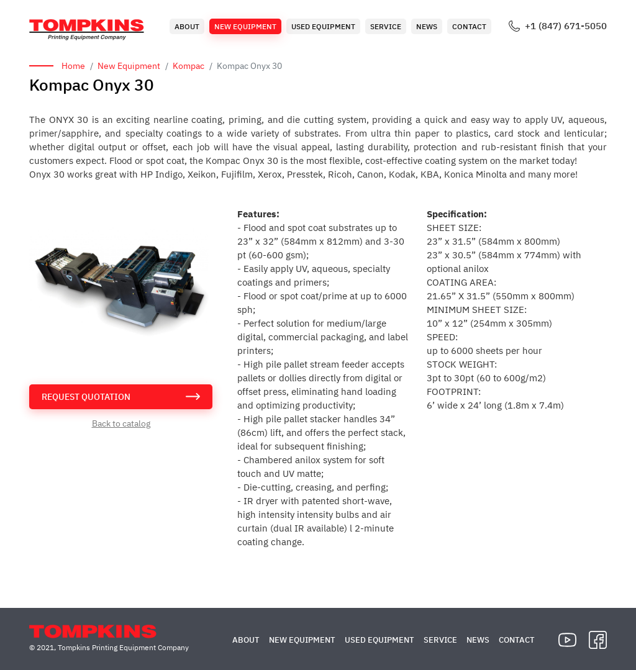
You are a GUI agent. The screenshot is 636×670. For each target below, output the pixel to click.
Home (73, 65)
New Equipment (245, 26)
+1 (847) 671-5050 (566, 26)
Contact (469, 26)
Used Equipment (323, 26)
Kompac (188, 65)
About (187, 26)
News (426, 26)
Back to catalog (121, 423)
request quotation (86, 396)
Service (385, 26)
